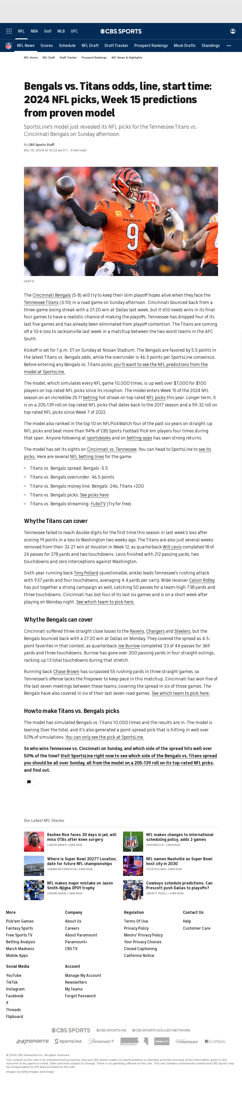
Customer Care (196, 928)
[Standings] (211, 45)
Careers (72, 928)
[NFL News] (26, 45)
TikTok (12, 982)
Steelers (182, 631)
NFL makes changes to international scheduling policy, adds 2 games (180, 837)
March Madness (20, 948)
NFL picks (156, 397)
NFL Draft (49, 57)
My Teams (74, 989)
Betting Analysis (20, 942)
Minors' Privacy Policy (143, 935)
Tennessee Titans (41, 302)
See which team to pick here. (105, 602)
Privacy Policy (136, 928)
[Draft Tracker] (116, 45)
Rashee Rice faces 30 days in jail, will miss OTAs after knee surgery (81, 837)
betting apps (139, 438)
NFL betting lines (87, 456)
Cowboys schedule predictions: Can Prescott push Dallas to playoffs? (179, 886)
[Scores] (47, 45)
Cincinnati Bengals (52, 295)
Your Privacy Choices (143, 942)
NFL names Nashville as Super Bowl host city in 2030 (179, 861)
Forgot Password (80, 996)
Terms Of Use (136, 921)
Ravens (137, 631)
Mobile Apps (17, 955)
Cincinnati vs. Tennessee (112, 449)
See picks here (94, 495)
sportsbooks (99, 438)
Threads (13, 1009)
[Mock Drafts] (185, 45)
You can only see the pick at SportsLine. (105, 737)
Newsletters (76, 982)
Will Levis (172, 547)
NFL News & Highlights (127, 57)
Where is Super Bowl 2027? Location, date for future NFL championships (82, 861)
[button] (229, 45)
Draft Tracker (68, 57)
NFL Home (31, 57)
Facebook (14, 996)
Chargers (155, 631)
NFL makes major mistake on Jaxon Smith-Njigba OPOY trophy (80, 886)
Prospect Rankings (94, 57)
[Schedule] (67, 45)
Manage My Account (83, 975)
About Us (73, 921)
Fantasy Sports (19, 928)
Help (187, 921)
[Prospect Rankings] (151, 45)
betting (90, 397)
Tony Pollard (86, 573)
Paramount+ (76, 942)
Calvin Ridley (202, 580)
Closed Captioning (140, 948)
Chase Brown (66, 671)
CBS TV (71, 948)
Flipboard (14, 1016)
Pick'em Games (20, 921)
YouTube (13, 975)
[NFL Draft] (90, 45)
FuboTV (98, 504)
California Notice (139, 955)
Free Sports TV (19, 935)
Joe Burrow (129, 646)
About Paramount (81, 935)
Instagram (15, 989)
